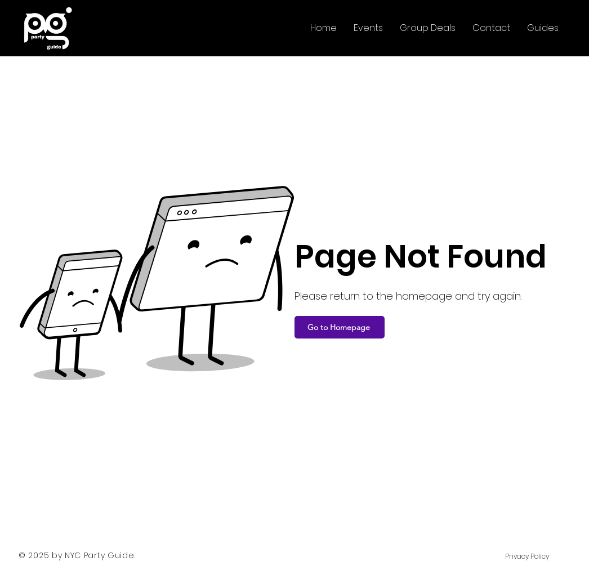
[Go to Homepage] (339, 327)
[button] (368, 28)
